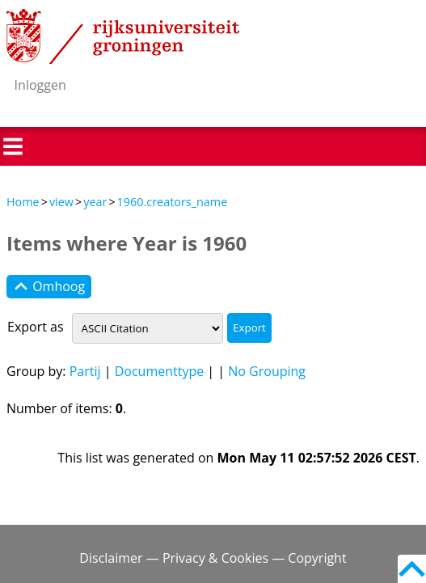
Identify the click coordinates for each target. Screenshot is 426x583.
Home (23, 201)
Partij (85, 371)
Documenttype (160, 371)
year (95, 201)
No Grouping (267, 371)
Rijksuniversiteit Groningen (122, 36)
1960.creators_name (172, 201)
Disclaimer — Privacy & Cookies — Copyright (212, 558)
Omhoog (49, 287)
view (61, 201)
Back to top (412, 569)
